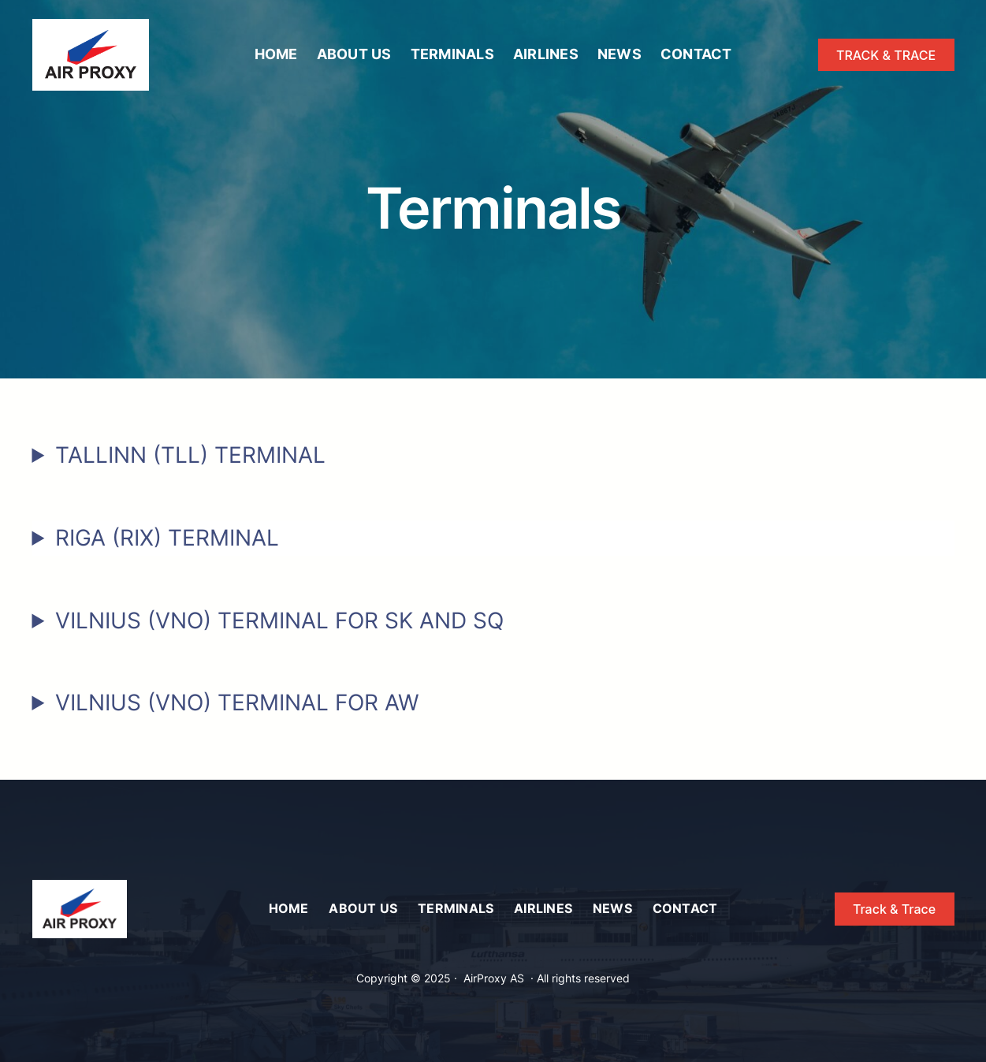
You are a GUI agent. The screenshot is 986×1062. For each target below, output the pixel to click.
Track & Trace (894, 909)
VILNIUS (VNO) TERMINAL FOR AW (237, 702)
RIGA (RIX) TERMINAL (167, 537)
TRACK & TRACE (886, 55)
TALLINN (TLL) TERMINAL (190, 455)
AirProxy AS (493, 978)
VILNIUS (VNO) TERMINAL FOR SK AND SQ (279, 620)
